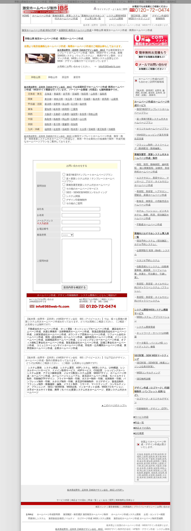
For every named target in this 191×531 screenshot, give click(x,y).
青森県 (57, 94)
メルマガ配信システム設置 (77, 381)
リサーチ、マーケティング (93, 392)
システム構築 (51, 376)
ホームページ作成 (41, 15)
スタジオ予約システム (148, 260)
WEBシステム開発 (102, 518)
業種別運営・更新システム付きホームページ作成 (66, 17)
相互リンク (101, 507)
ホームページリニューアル (66, 384)
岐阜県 (56, 109)
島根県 (56, 119)
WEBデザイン (101, 381)
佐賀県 (56, 129)
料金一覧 (92, 500)
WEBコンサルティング (148, 372)
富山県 (65, 104)
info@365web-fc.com (109, 66)
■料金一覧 (138, 422)
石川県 (74, 104)
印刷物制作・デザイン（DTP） (153, 408)
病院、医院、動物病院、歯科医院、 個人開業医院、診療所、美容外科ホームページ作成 (151, 168)
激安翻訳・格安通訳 (72, 514)
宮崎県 (91, 129)
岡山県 (65, 119)
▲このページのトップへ (114, 414)
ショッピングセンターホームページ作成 (98, 348)
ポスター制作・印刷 (92, 387)
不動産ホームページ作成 (149, 224)
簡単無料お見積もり (125, 500)
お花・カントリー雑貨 (154, 514)
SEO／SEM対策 (56, 395)
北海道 (48, 94)
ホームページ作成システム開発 (126, 514)
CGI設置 (98, 379)
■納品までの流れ (142, 428)
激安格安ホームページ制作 (95, 514)
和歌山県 (93, 114)
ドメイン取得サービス (63, 379)
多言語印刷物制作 (84, 390)
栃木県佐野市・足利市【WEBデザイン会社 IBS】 (81, 50)
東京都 (48, 99)
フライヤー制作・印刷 (68, 387)
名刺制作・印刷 (113, 387)
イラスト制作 (71, 392)
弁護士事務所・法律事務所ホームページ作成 (66, 340)
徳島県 (48, 124)
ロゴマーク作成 (85, 518)
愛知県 (48, 109)
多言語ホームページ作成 (94, 384)
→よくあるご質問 (118, 9)
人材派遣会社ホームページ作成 (50, 343)
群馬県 (105, 99)
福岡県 (48, 129)
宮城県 (75, 94)
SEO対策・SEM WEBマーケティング (139, 17)
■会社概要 (138, 433)
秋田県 (84, 94)
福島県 (103, 94)
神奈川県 (58, 99)
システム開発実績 (146, 327)
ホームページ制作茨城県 (151, 518)
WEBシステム (99, 376)
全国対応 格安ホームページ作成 (75, 30)
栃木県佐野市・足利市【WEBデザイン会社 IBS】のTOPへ (95, 490)
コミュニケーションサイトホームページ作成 (60, 354)
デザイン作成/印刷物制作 (160, 17)
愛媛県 (65, 124)
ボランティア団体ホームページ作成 (86, 343)
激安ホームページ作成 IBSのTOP (39, 30)
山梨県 (114, 99)
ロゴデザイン (103, 390)
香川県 (56, 124)
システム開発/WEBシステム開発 (116, 17)
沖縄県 (111, 129)
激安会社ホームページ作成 (126, 518)
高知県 (74, 124)
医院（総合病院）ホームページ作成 (63, 345)
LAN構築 (113, 376)
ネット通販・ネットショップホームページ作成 (85, 337)
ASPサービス (84, 379)
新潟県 (48, 104)
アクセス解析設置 (52, 381)
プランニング (38, 395)
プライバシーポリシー (144, 507)
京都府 (56, 114)
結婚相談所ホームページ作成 (60, 348)
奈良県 (83, 114)
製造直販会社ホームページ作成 (82, 351)
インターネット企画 (89, 395)
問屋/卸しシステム (37, 518)
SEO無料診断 (144, 378)
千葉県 (77, 99)
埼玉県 (68, 99)
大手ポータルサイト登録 (39, 398)
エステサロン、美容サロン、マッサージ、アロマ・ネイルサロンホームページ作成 (151, 181)
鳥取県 (48, 119)
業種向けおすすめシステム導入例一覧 (92, 17)
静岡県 (65, 109)
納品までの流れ (78, 500)
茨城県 (87, 99)
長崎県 (65, 129)
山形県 (94, 94)
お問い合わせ (163, 507)
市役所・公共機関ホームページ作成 (103, 354)
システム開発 (35, 376)
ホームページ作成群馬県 (48, 514)
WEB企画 (71, 395)
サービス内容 (63, 500)
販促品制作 (117, 390)
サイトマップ (101, 9)
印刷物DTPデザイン (44, 387)
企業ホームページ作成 (66, 356)
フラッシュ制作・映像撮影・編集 (44, 392)
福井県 (83, 104)
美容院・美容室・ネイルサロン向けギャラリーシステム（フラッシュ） (151, 287)
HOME (25, 15)
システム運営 (67, 376)
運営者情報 (113, 507)
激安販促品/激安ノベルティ (61, 518)
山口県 (83, 119)
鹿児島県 (101, 129)
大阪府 (48, 114)
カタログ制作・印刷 (62, 390)
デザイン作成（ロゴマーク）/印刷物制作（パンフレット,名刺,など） (151, 391)
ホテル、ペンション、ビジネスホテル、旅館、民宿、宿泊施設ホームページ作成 (151, 215)
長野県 (56, 104)
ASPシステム (83, 376)
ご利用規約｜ (127, 507)
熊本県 (74, 129)
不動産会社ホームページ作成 (43, 337)
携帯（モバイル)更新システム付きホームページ (79, 398)
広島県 (74, 119)
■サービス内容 (141, 417)
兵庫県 (65, 114)
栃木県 (96, 99)
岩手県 (66, 94)
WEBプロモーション (112, 395)
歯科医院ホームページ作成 (99, 345)
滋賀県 (74, 114)
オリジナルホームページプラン (153, 128)
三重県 (74, 109)
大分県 (83, 129)
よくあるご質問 (106, 500)
